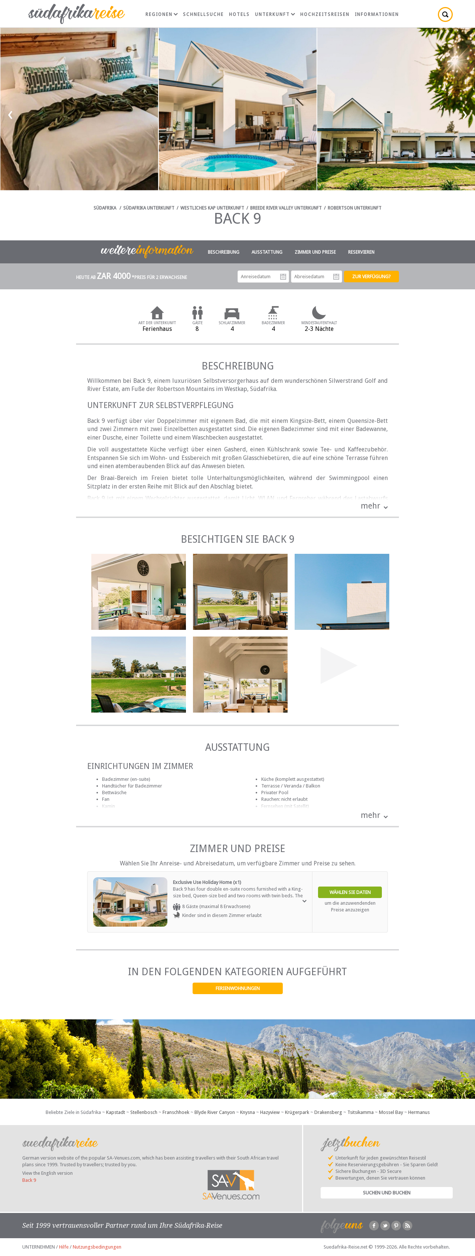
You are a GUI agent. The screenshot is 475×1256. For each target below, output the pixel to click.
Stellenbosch (143, 1112)
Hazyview (270, 1112)
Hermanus (419, 1112)
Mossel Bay (391, 1112)
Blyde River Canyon (214, 1112)
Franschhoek (176, 1112)
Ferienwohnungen (238, 988)
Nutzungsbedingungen (97, 1247)
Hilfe (64, 1247)
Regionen (161, 14)
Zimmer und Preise (315, 252)
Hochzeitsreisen (325, 14)
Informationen (377, 14)
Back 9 (29, 1180)
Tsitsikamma (360, 1112)
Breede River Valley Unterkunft (286, 208)
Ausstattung (267, 252)
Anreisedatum (283, 277)
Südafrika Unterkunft (148, 208)
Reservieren (361, 252)
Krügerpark (297, 1112)
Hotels (239, 14)
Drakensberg (328, 1112)
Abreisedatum (336, 277)
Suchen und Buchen (386, 1193)
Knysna (247, 1112)
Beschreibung (223, 252)
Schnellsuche (203, 14)
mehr (370, 506)
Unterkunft (275, 14)
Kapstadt (115, 1112)
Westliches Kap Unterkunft (212, 208)
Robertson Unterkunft (354, 208)
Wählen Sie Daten (350, 892)
